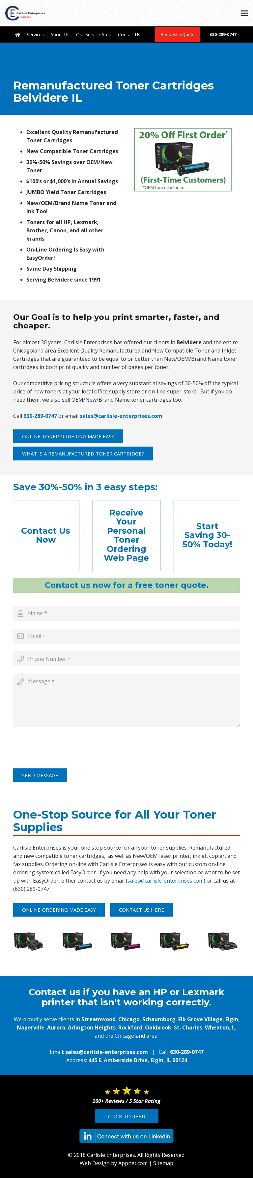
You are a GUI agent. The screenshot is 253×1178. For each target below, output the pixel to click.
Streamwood (98, 1019)
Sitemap (163, 1163)
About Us (60, 34)
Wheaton (217, 1027)
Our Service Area (93, 34)
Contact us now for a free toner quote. (127, 585)
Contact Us (129, 34)
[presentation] (63, 747)
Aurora (56, 1027)
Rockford (130, 1027)
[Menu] (244, 13)
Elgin (231, 1019)
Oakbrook (158, 1027)
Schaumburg (159, 1019)
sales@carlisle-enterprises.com (121, 416)
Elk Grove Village (200, 1019)
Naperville (30, 1027)
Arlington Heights (92, 1027)
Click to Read (126, 1116)
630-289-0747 (223, 34)
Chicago (129, 1019)
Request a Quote (178, 34)
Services (35, 34)
